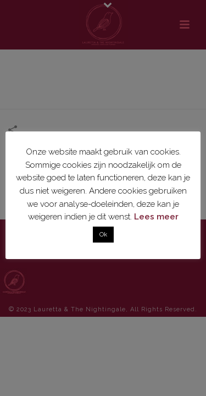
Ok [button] (103, 234)
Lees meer (156, 217)
